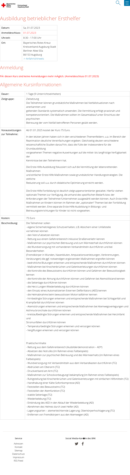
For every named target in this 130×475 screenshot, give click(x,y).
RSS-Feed (18, 460)
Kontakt (18, 447)
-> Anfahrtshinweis (33, 58)
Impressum (18, 457)
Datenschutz (18, 454)
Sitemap (18, 450)
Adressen (18, 443)
